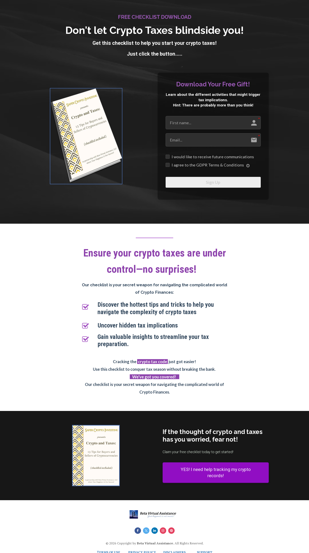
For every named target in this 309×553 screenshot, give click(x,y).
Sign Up (213, 183)
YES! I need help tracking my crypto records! (216, 475)
